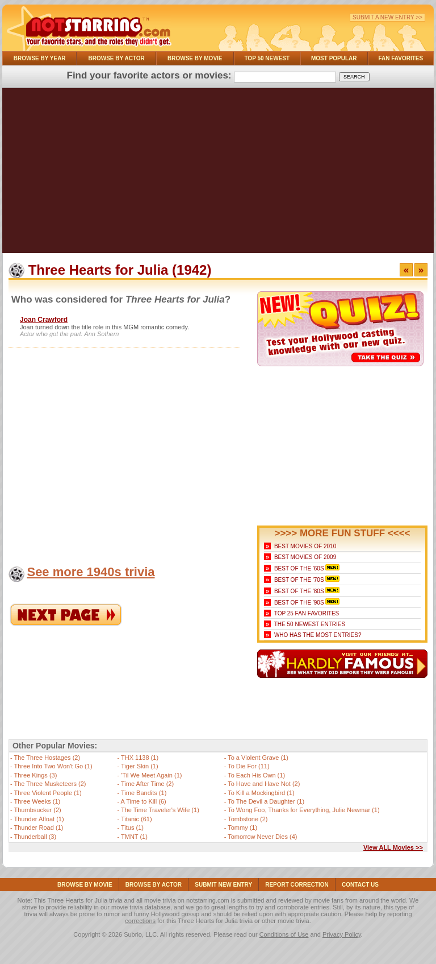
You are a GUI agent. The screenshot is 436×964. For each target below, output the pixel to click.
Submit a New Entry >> (387, 17)
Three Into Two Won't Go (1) (53, 766)
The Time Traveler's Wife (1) (160, 809)
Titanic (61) (136, 819)
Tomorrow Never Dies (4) (262, 836)
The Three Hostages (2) (47, 757)
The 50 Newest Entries (309, 624)
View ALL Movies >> (393, 847)
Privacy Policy (341, 934)
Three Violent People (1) (48, 792)
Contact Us (360, 885)
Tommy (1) (242, 827)
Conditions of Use (284, 934)
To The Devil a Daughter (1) (266, 801)
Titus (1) (132, 827)
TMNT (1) (134, 836)
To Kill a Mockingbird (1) (261, 792)
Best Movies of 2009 (305, 557)
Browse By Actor (117, 58)
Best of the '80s (299, 591)
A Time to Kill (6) (143, 801)
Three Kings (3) (35, 775)
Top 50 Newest (267, 58)
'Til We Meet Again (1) (151, 775)
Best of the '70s (299, 580)
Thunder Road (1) (39, 827)
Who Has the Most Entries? (318, 635)
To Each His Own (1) (256, 775)
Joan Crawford (44, 320)
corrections (140, 920)
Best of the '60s (299, 568)
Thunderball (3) (35, 836)
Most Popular (334, 58)
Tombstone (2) (247, 819)
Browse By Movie (195, 58)
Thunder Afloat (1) (39, 819)
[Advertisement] (218, 173)
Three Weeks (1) (37, 801)
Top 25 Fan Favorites (306, 613)
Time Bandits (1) (143, 792)
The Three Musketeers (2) (50, 783)
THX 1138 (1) (139, 757)
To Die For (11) (248, 766)
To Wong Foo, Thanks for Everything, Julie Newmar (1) (303, 809)
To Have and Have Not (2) (264, 783)
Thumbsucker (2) (37, 809)
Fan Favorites (400, 58)
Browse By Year (40, 58)
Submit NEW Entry (223, 885)
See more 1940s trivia (90, 572)
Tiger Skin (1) (139, 766)
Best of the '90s (299, 602)
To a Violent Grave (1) (258, 757)
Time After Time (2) (147, 783)
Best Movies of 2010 (305, 546)
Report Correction (297, 885)
